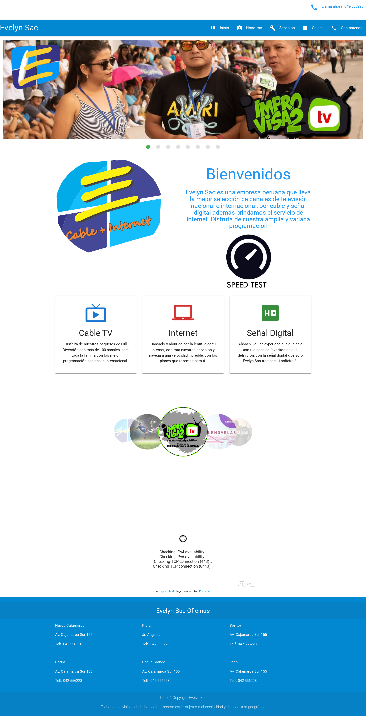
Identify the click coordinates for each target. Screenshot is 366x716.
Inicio (219, 28)
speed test (167, 591)
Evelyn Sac (19, 27)
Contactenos (346, 28)
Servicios (282, 28)
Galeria (313, 28)
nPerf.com (204, 591)
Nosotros (249, 28)
